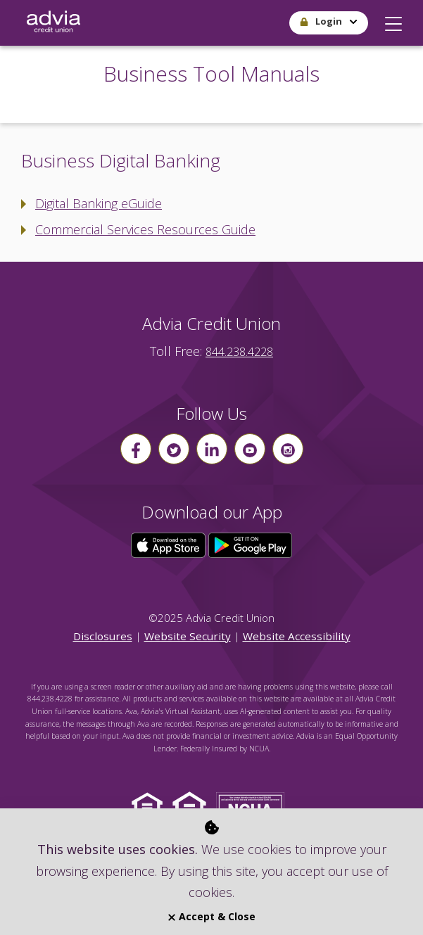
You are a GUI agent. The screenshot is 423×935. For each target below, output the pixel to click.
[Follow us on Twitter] (173, 448)
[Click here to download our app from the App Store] (169, 544)
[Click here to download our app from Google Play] (250, 544)
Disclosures (102, 636)
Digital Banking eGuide (98, 203)
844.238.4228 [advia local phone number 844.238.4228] (239, 352)
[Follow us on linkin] (211, 448)
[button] (393, 20)
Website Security (187, 636)
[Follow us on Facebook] (135, 448)
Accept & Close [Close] (211, 916)
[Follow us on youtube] (249, 448)
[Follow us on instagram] (287, 448)
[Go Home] (53, 23)
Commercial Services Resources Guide (145, 229)
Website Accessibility (297, 636)
